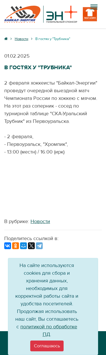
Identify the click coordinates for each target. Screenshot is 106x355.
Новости (40, 221)
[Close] (47, 346)
